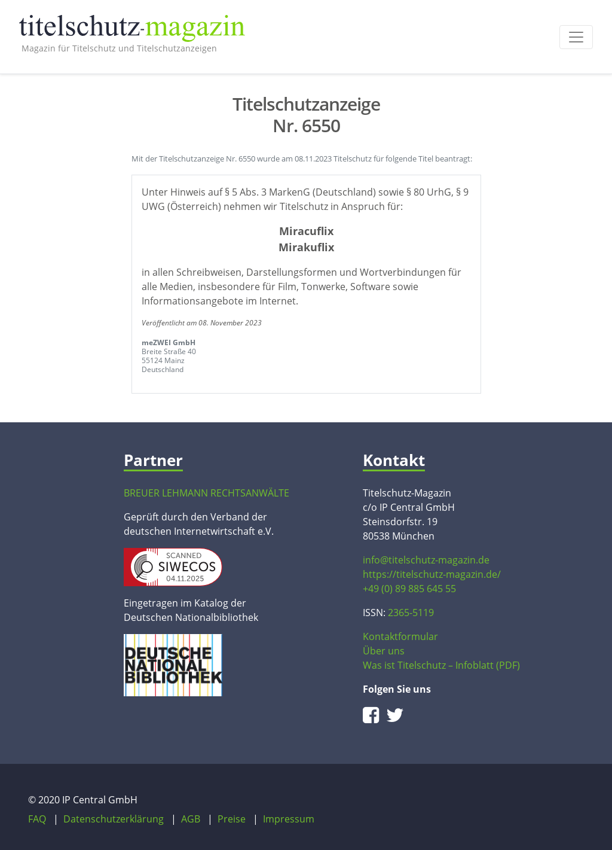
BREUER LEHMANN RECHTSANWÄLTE (206, 492)
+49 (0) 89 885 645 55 (409, 588)
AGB (190, 818)
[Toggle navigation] (576, 37)
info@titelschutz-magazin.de (426, 559)
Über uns (384, 650)
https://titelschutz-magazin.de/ (432, 574)
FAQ (37, 818)
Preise (232, 818)
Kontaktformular (400, 636)
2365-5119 (411, 612)
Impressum (288, 818)
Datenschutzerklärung (113, 818)
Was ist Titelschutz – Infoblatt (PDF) (441, 665)
